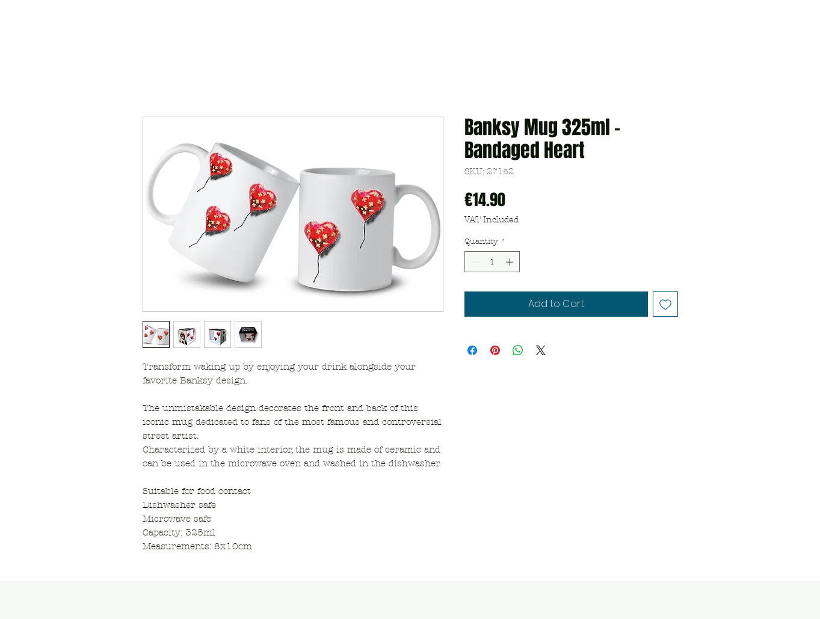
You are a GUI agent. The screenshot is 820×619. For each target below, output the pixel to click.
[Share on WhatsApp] (518, 350)
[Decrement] (473, 262)
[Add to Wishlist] (665, 304)
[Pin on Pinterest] (495, 350)
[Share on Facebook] (472, 350)
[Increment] (511, 262)
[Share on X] (541, 350)
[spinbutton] (492, 262)
